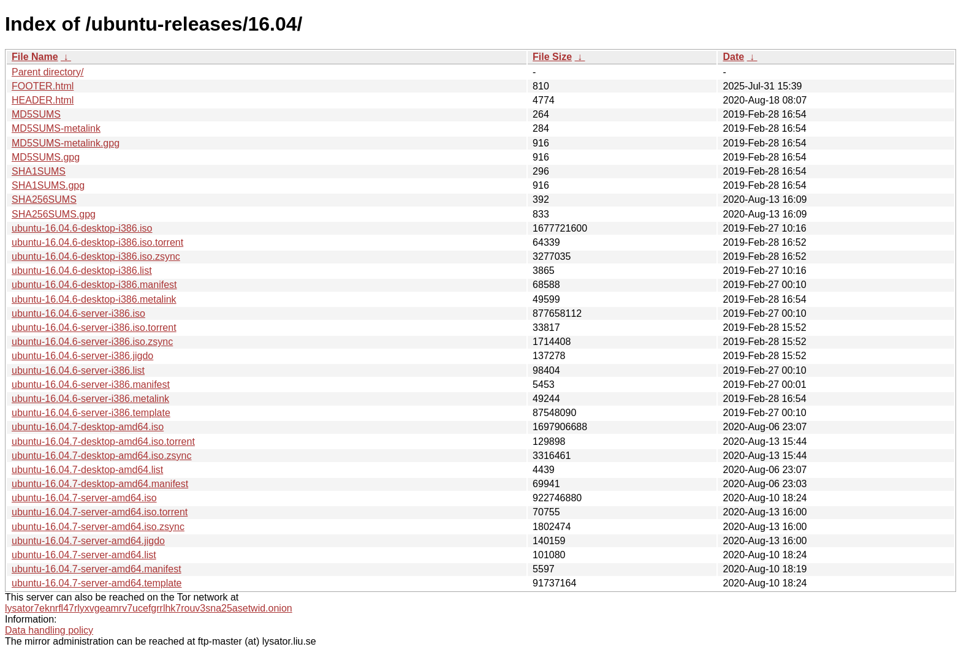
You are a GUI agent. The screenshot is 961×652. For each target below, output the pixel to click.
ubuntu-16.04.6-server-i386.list (78, 370)
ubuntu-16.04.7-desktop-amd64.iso (88, 427)
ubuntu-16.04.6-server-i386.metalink (90, 398)
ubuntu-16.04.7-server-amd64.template (97, 583)
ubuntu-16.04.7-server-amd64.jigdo (88, 541)
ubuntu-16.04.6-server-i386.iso (78, 313)
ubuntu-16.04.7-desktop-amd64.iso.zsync (102, 455)
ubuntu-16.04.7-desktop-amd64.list (87, 469)
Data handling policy (49, 630)
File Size (552, 56)
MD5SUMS (36, 114)
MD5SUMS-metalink (56, 128)
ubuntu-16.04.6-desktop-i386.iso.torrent (97, 242)
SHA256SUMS (44, 199)
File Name (35, 56)
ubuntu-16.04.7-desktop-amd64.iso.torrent (103, 441)
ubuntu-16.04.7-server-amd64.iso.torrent (100, 512)
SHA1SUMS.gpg (48, 185)
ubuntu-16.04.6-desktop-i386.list (82, 270)
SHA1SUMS (39, 171)
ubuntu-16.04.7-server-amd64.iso (84, 498)
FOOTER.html (43, 86)
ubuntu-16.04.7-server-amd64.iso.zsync (98, 526)
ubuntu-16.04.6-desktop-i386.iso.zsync (96, 256)
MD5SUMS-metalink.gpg (66, 143)
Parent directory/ (47, 72)
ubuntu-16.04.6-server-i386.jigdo (82, 356)
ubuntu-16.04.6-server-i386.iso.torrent (94, 327)
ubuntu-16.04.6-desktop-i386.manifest (94, 284)
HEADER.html (43, 100)
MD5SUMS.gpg (46, 157)
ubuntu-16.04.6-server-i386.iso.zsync (92, 341)
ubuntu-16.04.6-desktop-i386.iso (82, 228)
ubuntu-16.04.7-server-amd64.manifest (96, 569)
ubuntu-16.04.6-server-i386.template (91, 413)
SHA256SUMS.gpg (54, 214)
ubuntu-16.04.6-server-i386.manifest (91, 384)
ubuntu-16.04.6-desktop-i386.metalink (94, 299)
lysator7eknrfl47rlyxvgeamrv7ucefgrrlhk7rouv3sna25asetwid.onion (148, 608)
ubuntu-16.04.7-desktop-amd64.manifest (100, 484)
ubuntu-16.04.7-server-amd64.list (84, 555)
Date (733, 56)
